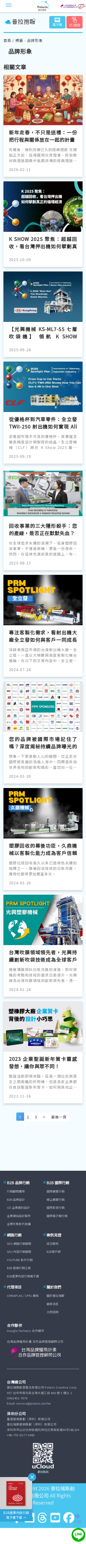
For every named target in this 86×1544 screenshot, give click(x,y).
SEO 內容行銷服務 (19, 1251)
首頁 (7, 40)
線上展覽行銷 (55, 1199)
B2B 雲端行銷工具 (19, 1268)
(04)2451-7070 (17, 1398)
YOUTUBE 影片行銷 (20, 1260)
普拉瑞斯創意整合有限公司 (45, 1492)
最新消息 (52, 1304)
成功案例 (52, 1243)
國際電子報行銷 (57, 1216)
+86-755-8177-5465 (21, 1435)
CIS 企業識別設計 (18, 1207)
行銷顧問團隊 (16, 1191)
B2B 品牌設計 (16, 1199)
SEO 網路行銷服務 (19, 1243)
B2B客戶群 (54, 1251)
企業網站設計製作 (19, 1216)
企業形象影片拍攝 (19, 1224)
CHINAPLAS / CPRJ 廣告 (23, 1295)
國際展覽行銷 (55, 1191)
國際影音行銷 (55, 1207)
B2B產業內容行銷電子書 (23, 1276)
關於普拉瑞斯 (55, 1295)
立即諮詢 (52, 1312)
